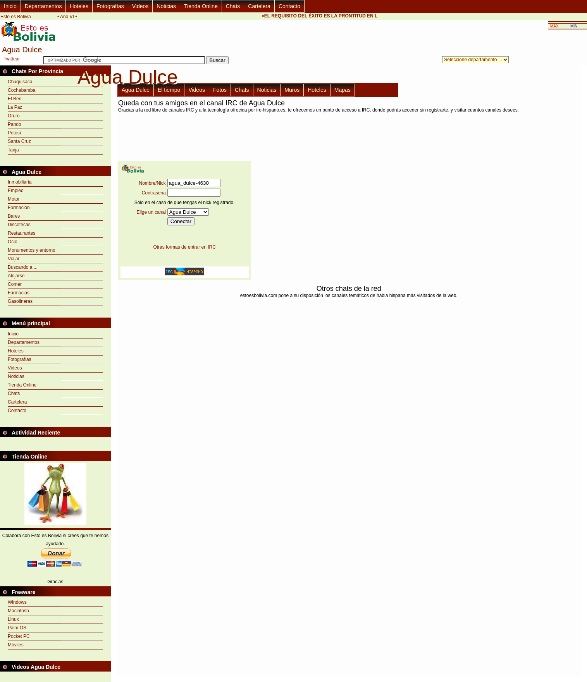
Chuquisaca (20, 81)
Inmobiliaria (19, 182)
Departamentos (43, 6)
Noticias (166, 6)
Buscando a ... (23, 267)
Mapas (342, 90)
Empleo (16, 190)
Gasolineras (20, 301)
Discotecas (19, 224)
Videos (140, 6)
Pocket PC (19, 636)
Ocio (12, 241)
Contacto (289, 6)
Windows (17, 602)
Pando (14, 124)
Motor (14, 199)
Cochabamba (21, 90)
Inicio (10, 6)
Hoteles (79, 6)
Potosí (14, 133)
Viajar (13, 258)
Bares (14, 216)
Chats (233, 6)
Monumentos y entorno (31, 250)
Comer (15, 284)
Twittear (11, 59)
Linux (13, 619)
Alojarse (16, 275)
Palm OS (17, 627)
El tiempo (169, 90)
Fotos (220, 90)
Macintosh (18, 610)
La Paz (15, 107)
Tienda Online (201, 6)
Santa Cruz (19, 141)
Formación (19, 207)
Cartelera (259, 6)
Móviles (16, 645)
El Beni (15, 98)
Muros (292, 90)
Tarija (13, 150)
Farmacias (18, 292)
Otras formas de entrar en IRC (184, 247)
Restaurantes (21, 233)
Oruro (14, 116)
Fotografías (110, 6)
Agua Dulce (136, 90)
